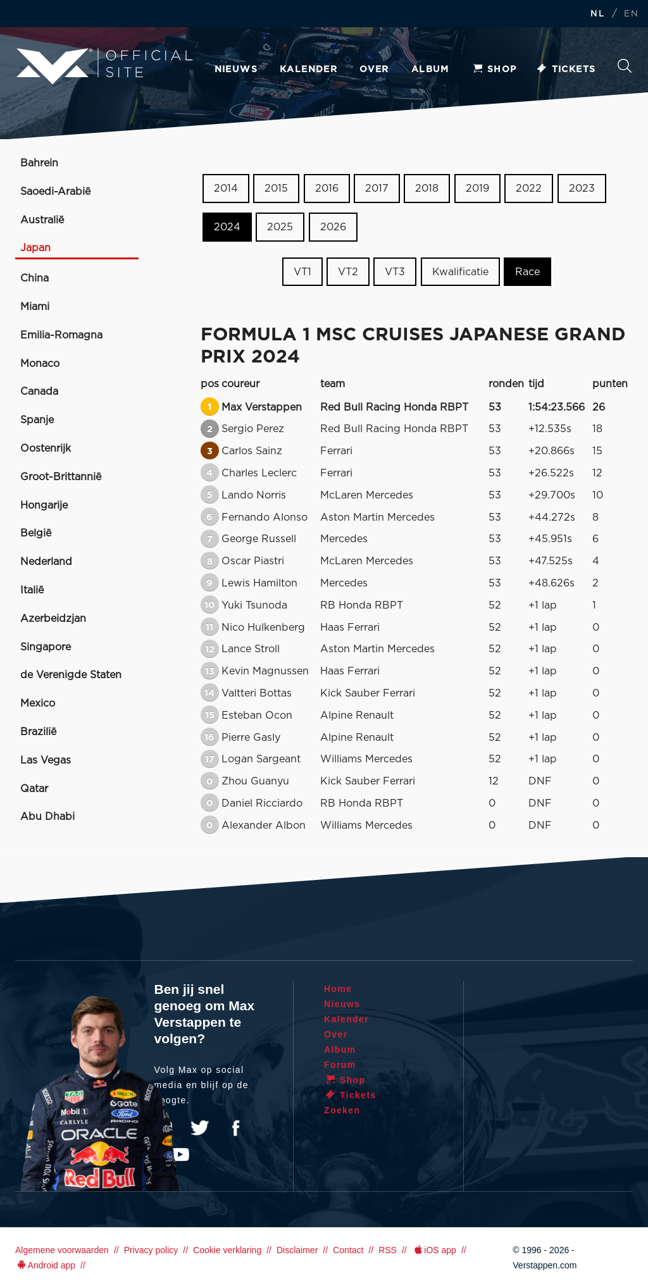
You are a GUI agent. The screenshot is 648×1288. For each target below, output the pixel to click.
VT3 (395, 271)
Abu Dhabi (47, 817)
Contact (348, 1250)
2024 (227, 227)
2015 (276, 188)
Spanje (37, 420)
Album (430, 69)
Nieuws (236, 69)
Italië (32, 590)
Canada (39, 392)
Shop (494, 69)
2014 (226, 188)
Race (527, 271)
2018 (427, 188)
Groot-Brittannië (60, 477)
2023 (582, 188)
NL (597, 14)
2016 (327, 188)
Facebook (235, 1128)
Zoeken (625, 66)
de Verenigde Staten (71, 675)
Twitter (200, 1128)
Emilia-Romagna (61, 335)
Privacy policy (151, 1250)
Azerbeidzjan (53, 619)
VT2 (348, 271)
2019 (477, 188)
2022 (529, 188)
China (34, 278)
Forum (340, 1065)
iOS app (434, 1250)
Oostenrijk (45, 448)
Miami (34, 307)
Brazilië (38, 732)
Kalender (308, 69)
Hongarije (44, 505)
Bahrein (39, 163)
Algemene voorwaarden (62, 1250)
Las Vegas (45, 760)
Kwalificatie (460, 271)
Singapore (45, 647)
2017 (377, 188)
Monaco (39, 364)
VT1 (302, 271)
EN (631, 14)
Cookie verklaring (227, 1250)
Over (374, 69)
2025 (280, 227)
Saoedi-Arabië (55, 192)
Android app (45, 1265)
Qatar (34, 789)
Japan (35, 248)
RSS (387, 1250)
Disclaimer (297, 1250)
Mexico (37, 703)
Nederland (46, 562)
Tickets (566, 69)
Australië (42, 220)
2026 (333, 227)
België (35, 533)
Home (338, 989)
